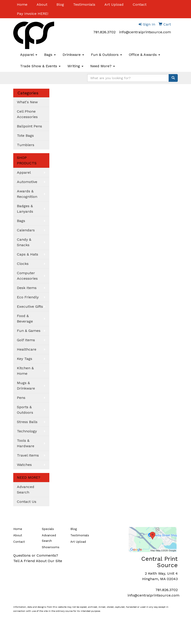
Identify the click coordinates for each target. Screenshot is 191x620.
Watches (24, 464)
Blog (60, 4)
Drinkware (73, 54)
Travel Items (28, 455)
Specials (48, 529)
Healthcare (26, 349)
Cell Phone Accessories (27, 114)
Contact (139, 4)
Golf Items (26, 340)
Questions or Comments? (35, 555)
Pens (21, 397)
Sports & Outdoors (25, 410)
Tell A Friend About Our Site (37, 561)
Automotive (27, 182)
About (42, 4)
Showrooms (50, 547)
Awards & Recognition (27, 194)
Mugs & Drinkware (26, 385)
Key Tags (24, 358)
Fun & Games (28, 330)
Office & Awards (144, 54)
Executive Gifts (30, 306)
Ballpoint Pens (29, 126)
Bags (50, 54)
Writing (75, 66)
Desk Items (27, 288)
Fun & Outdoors (106, 54)
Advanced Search (25, 489)
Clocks (23, 263)
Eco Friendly (28, 297)
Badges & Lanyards (25, 209)
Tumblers (25, 145)
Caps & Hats (27, 254)
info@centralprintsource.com (145, 32)
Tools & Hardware (25, 443)
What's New (27, 102)
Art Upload (114, 4)
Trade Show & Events (40, 66)
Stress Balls (27, 422)
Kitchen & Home (25, 371)
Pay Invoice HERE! (32, 13)
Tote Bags (25, 135)
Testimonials (84, 4)
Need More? (102, 66)
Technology (27, 431)
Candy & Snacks (24, 242)
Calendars (26, 230)
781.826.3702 (104, 32)
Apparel (28, 54)
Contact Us (26, 501)
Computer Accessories (27, 276)
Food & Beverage (25, 318)
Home (22, 4)
